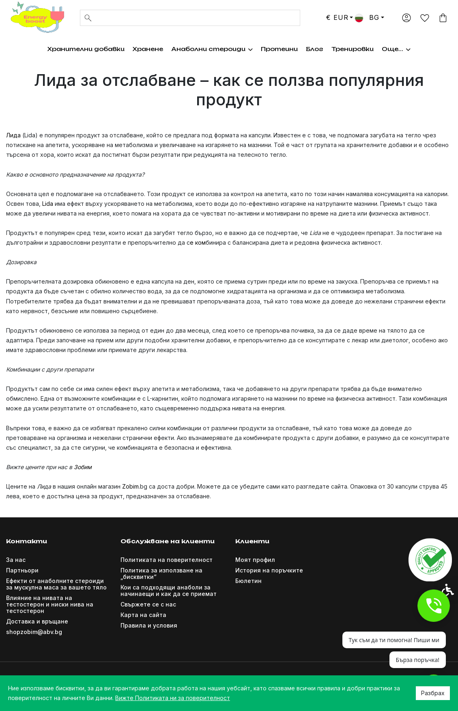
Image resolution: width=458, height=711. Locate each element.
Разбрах (433, 693)
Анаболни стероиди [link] (206, 48)
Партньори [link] (22, 570)
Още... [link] (402, 48)
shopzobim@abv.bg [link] (34, 631)
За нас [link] (16, 559)
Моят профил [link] (255, 559)
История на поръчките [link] (269, 570)
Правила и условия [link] (148, 625)
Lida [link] (47, 203)
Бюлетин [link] (248, 580)
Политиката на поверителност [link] (166, 559)
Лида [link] (13, 135)
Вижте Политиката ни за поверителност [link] (172, 697)
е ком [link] (198, 242)
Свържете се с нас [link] (148, 604)
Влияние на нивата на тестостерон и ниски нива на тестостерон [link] (49, 604)
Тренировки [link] (359, 48)
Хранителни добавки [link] (80, 48)
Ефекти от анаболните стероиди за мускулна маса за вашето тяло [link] (56, 584)
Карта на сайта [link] (143, 614)
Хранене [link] (142, 48)
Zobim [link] (130, 486)
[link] (36, 17)
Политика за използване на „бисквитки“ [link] (161, 573)
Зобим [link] (83, 466)
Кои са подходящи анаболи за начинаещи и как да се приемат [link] (168, 590)
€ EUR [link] (337, 17)
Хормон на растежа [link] (292, 48)
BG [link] (367, 17)
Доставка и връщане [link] (37, 621)
